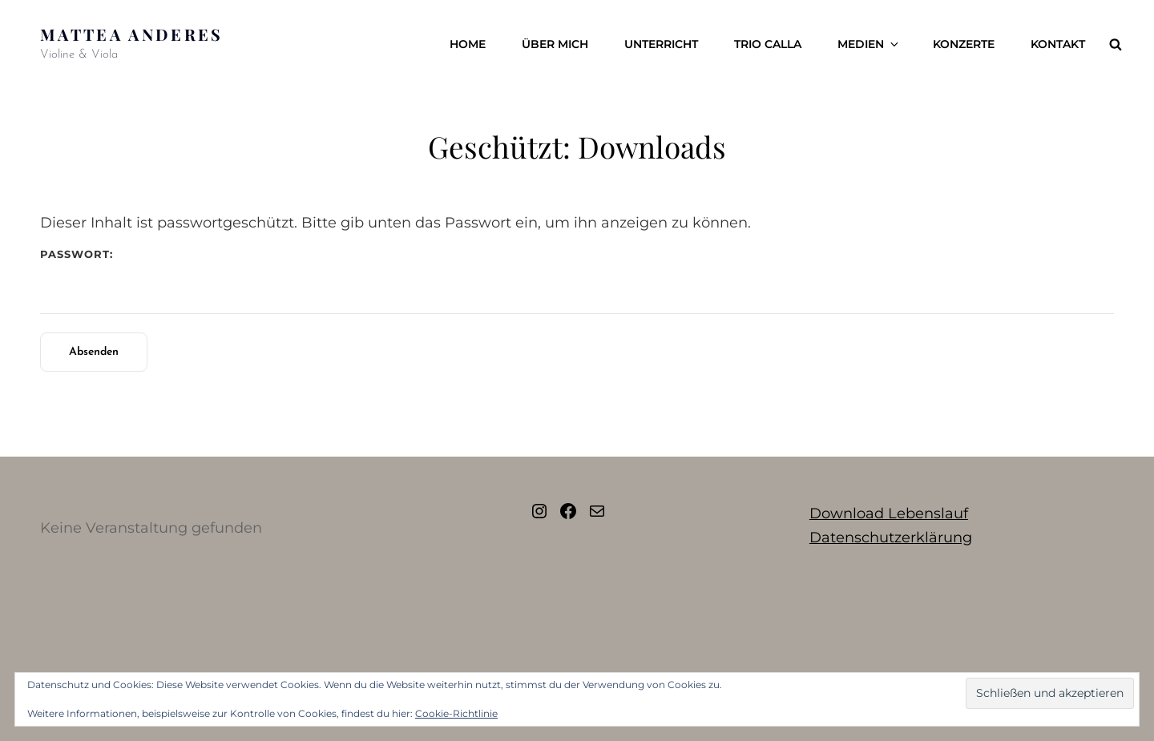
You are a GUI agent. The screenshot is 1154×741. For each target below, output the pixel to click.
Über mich (555, 44)
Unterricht (661, 44)
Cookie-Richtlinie (456, 713)
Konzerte (964, 44)
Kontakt (1058, 44)
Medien (869, 44)
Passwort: (577, 281)
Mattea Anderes (132, 34)
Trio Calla (767, 44)
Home (468, 44)
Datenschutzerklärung (890, 537)
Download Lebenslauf (888, 513)
